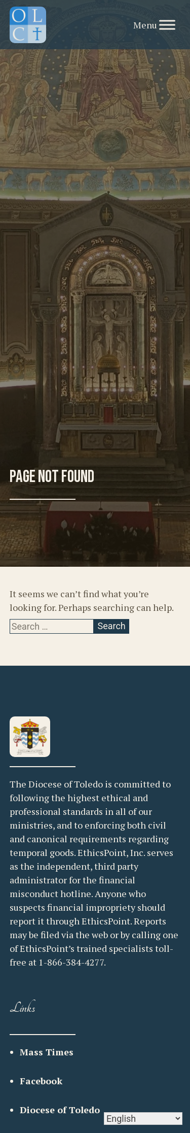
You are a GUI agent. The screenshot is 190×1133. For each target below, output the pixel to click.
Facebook (41, 1081)
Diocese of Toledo (60, 1110)
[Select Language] (143, 1118)
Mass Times (46, 1052)
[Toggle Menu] (167, 24)
